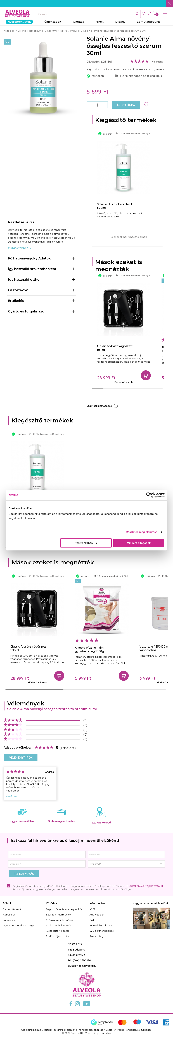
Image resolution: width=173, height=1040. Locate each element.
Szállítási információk (58, 914)
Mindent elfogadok (139, 542)
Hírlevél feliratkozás (100, 925)
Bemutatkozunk (12, 909)
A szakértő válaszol (57, 930)
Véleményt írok (20, 757)
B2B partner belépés (101, 930)
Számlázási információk (60, 920)
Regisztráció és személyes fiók (64, 909)
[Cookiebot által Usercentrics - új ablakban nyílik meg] (149, 495)
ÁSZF (92, 909)
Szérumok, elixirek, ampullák (63, 30)
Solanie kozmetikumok (31, 30)
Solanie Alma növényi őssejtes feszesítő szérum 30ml (114, 30)
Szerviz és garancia (101, 936)
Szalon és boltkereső (58, 925)
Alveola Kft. (75, 943)
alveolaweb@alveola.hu (82, 965)
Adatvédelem (97, 914)
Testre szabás (86, 542)
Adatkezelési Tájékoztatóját (146, 886)
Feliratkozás (24, 874)
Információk (97, 903)
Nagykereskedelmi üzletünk (151, 903)
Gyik (91, 920)
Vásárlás (51, 903)
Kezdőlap (9, 30)
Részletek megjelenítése (141, 531)
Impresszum (10, 920)
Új (7, 42)
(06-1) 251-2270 (82, 960)
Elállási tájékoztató (57, 936)
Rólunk (7, 903)
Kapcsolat (9, 914)
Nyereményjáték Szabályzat (19, 925)
